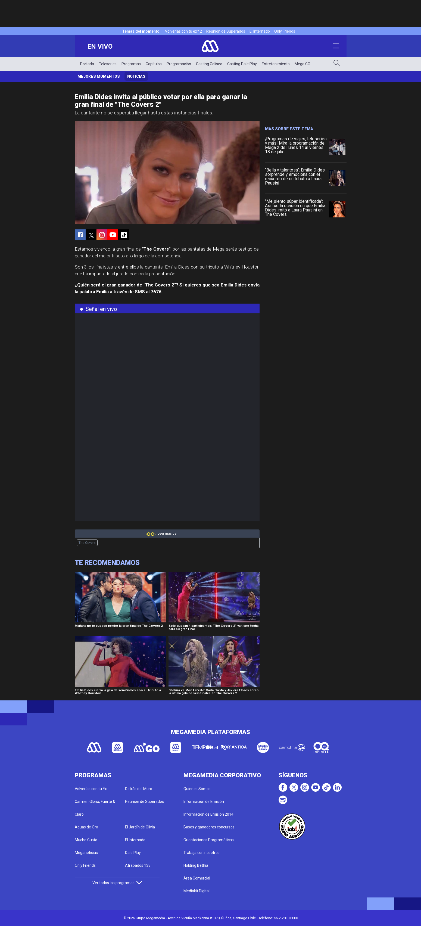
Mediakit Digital (196, 891)
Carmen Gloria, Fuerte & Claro (95, 807)
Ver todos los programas (117, 883)
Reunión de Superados (225, 31)
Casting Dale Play (242, 64)
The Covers (87, 543)
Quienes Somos (197, 789)
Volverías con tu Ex (91, 789)
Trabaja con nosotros (201, 852)
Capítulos (154, 64)
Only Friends (284, 31)
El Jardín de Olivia (140, 827)
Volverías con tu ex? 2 (183, 31)
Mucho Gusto (86, 840)
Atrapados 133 (138, 865)
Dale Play (133, 852)
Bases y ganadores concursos (209, 827)
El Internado (260, 31)
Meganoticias (86, 852)
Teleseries (108, 64)
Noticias (136, 76)
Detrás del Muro (138, 789)
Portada (87, 64)
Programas (131, 64)
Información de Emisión (203, 801)
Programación (179, 64)
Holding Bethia (195, 865)
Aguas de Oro (86, 827)
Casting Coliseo (209, 64)
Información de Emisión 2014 (208, 814)
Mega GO (302, 64)
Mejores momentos (98, 76)
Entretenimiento (276, 64)
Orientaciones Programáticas (208, 840)
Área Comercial (196, 878)
